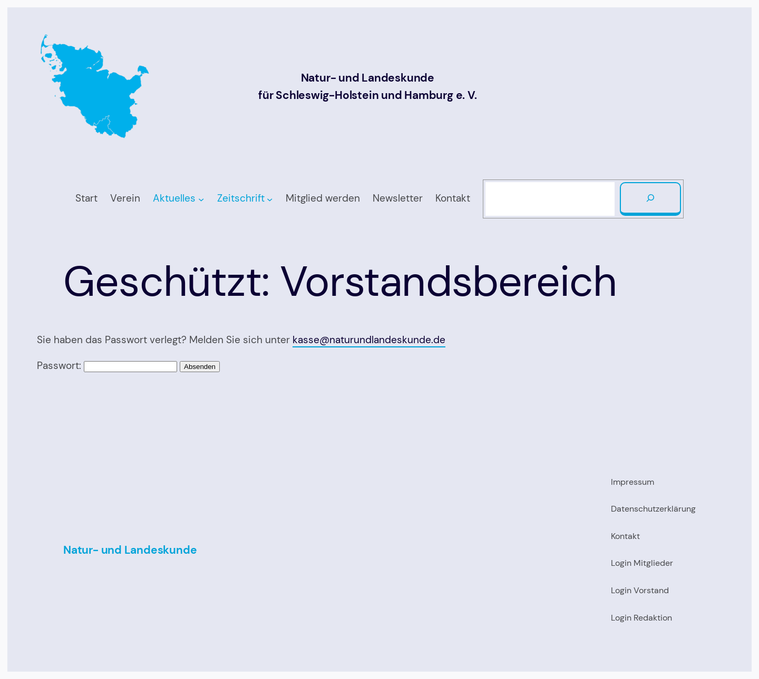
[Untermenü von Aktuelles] (201, 199)
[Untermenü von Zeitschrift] (270, 199)
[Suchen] (650, 199)
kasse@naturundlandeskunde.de (369, 339)
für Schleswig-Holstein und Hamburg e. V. (367, 95)
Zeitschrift (241, 198)
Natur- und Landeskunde (367, 78)
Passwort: (107, 365)
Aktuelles (174, 198)
